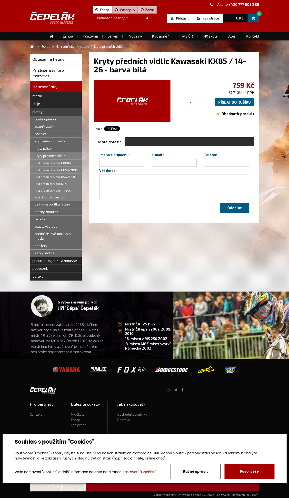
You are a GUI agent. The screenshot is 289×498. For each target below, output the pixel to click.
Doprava (123, 420)
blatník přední (45, 119)
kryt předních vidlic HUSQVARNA (56, 170)
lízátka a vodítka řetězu (52, 204)
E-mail (157, 155)
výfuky (37, 276)
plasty (37, 111)
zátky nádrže (45, 253)
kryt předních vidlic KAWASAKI (55, 176)
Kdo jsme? (78, 425)
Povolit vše (249, 471)
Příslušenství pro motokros (48, 73)
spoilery (41, 246)
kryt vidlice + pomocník (50, 197)
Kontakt (36, 414)
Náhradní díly (45, 86)
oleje (36, 103)
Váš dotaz (107, 171)
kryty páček (43, 148)
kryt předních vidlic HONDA (53, 163)
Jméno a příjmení (113, 155)
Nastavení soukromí (245, 494)
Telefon (210, 155)
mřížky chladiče (46, 212)
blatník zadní (44, 126)
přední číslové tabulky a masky (53, 236)
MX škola (78, 414)
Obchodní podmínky (132, 414)
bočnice (41, 134)
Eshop (75, 420)
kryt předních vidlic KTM (51, 183)
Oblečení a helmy (48, 59)
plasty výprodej (46, 226)
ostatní (40, 219)
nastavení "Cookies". (139, 471)
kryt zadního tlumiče (50, 141)
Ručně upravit (195, 471)
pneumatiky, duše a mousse (54, 260)
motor (37, 96)
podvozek (40, 268)
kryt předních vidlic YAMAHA (53, 190)
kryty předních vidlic (50, 156)
